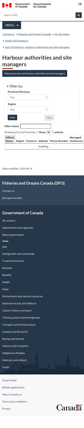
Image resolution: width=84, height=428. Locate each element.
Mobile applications (13, 387)
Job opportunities (12, 198)
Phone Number (59, 141)
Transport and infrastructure (18, 324)
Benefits (7, 275)
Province (31, 141)
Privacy (6, 408)
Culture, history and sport (17, 310)
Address (43, 141)
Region (12, 104)
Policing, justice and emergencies (21, 317)
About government (13, 234)
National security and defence (19, 303)
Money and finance (13, 339)
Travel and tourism (13, 261)
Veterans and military (14, 360)
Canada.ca (8, 34)
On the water (62, 34)
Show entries (51, 132)
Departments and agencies (17, 227)
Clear (49, 117)
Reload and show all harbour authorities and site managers (35, 73)
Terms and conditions (14, 401)
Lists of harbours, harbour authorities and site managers (37, 47)
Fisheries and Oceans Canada (34, 34)
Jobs (4, 246)
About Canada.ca (12, 394)
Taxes (5, 289)
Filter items (28, 126)
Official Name (10, 139)
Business (7, 268)
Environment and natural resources (22, 296)
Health (6, 282)
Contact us (8, 191)
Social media (9, 380)
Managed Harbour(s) (76, 139)
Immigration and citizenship (18, 253)
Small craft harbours (16, 40)
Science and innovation (15, 346)
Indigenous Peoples (13, 353)
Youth (5, 367)
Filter (12, 117)
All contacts (8, 220)
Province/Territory (19, 92)
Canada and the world (14, 331)
